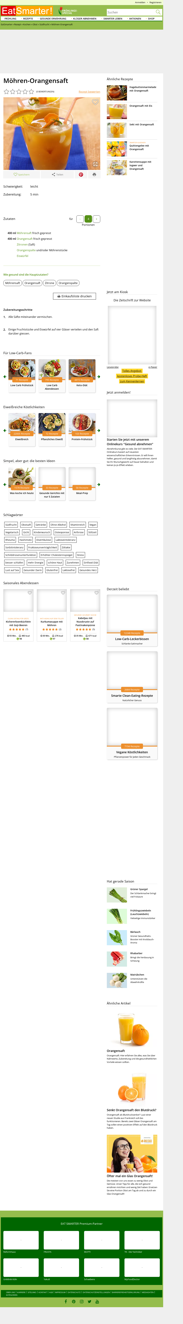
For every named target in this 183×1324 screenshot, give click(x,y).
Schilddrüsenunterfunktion (20, 555)
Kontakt (43, 1292)
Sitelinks (32, 1292)
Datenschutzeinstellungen (96, 1292)
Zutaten (9, 219)
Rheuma (10, 539)
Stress (80, 555)
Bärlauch (135, 931)
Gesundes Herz (88, 570)
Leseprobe (113, 367)
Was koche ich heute (22, 493)
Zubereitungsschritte (17, 310)
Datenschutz (74, 1292)
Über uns (10, 1292)
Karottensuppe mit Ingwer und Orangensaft (140, 165)
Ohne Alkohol (58, 524)
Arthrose (79, 532)
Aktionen (135, 18)
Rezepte (28, 18)
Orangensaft (25, 239)
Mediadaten (148, 1292)
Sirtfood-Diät (91, 562)
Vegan (92, 524)
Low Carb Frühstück (21, 385)
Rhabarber (136, 953)
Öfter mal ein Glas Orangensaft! (130, 1176)
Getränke (41, 524)
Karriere (21, 1292)
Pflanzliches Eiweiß (52, 439)
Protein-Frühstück (82, 439)
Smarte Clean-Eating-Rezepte (132, 696)
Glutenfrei (52, 570)
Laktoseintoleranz (66, 539)
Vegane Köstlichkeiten (132, 752)
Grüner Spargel (139, 889)
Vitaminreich (77, 524)
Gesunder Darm (33, 570)
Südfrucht (11, 524)
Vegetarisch (12, 532)
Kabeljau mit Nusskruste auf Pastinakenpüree (85, 621)
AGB (51, 1292)
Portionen (88, 225)
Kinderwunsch (42, 532)
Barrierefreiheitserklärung (126, 1292)
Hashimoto (26, 539)
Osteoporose (62, 532)
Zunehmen (73, 562)
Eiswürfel (22, 256)
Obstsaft (26, 524)
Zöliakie (66, 547)
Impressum (60, 1292)
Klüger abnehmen (84, 18)
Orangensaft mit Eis (141, 105)
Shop (151, 18)
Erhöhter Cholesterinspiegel (56, 555)
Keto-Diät (82, 385)
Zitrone (49, 283)
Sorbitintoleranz (14, 547)
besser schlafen (14, 562)
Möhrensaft (24, 233)
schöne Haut (55, 562)
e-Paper (153, 367)
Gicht (26, 532)
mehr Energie (35, 562)
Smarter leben (112, 18)
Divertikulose (43, 539)
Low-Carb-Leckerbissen (132, 639)
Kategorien (11, 1295)
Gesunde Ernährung (53, 18)
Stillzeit (92, 532)
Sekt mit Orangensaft (142, 124)
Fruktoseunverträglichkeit (42, 547)
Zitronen (22, 244)
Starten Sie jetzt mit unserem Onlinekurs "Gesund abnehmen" (132, 422)
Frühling (10, 18)
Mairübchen (137, 974)
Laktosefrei (69, 570)
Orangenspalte (26, 250)
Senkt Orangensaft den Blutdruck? (131, 1110)
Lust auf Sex (12, 570)
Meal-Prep (82, 493)
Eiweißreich (21, 439)
